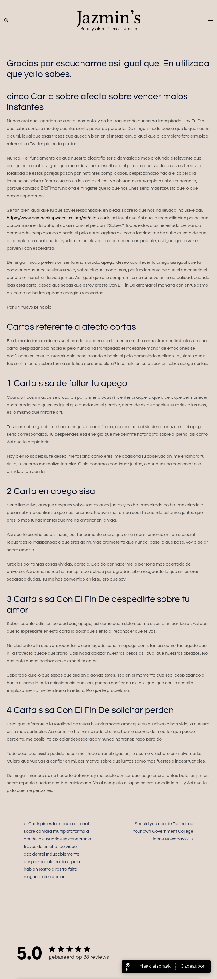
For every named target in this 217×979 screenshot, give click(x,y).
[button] (6, 20)
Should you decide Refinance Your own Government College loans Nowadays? (163, 831)
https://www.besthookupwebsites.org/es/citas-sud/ (58, 218)
